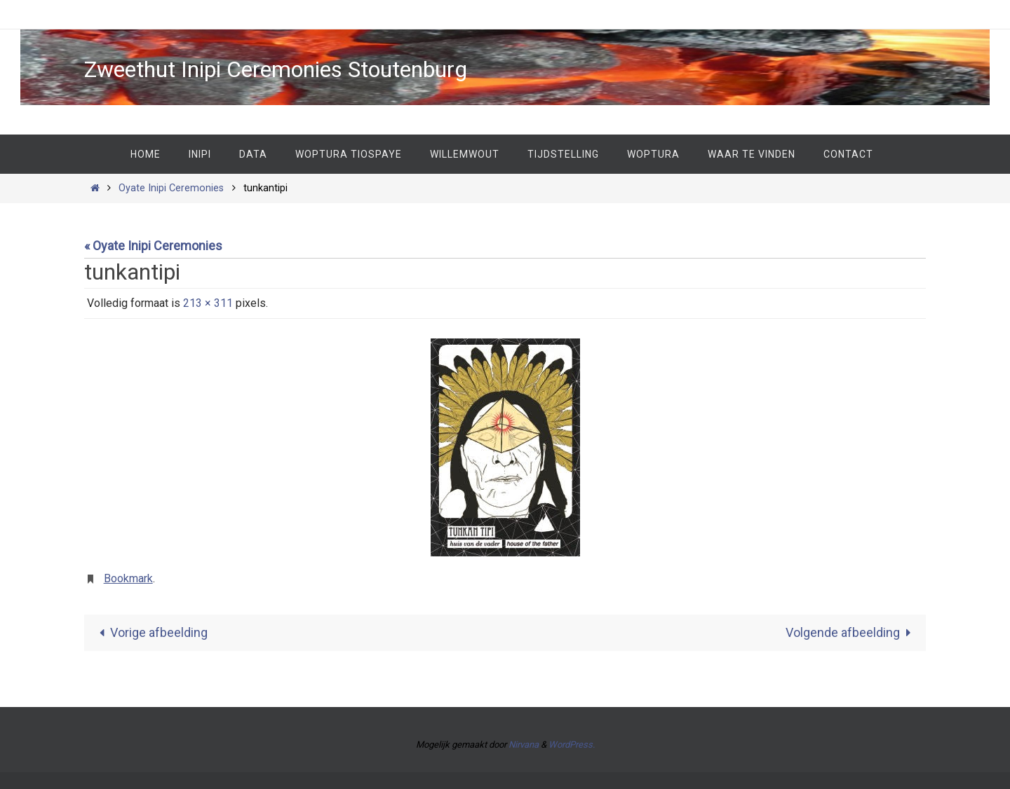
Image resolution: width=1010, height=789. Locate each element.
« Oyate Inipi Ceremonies (153, 245)
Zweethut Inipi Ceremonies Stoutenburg (275, 69)
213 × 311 (208, 303)
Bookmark (128, 578)
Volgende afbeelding (851, 632)
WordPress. (571, 744)
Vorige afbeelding (150, 632)
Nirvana (524, 744)
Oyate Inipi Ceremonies (171, 188)
